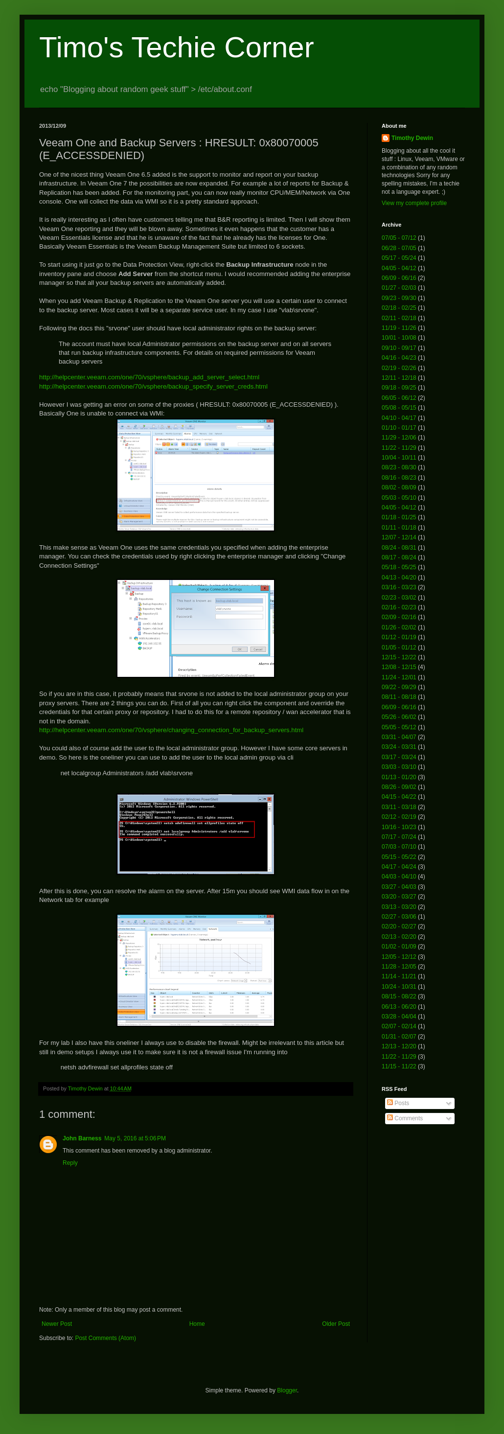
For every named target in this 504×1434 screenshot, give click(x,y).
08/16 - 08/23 (399, 477)
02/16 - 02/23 (399, 607)
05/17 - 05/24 (399, 257)
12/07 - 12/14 (399, 537)
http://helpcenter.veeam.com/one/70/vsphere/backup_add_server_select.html (149, 377)
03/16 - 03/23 (399, 587)
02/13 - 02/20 (399, 936)
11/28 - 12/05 (399, 966)
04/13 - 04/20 (399, 577)
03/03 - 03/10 (399, 766)
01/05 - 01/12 (399, 647)
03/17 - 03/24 (399, 757)
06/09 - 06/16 (399, 278)
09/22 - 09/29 (399, 687)
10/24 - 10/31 (399, 986)
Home (197, 1323)
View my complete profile (414, 203)
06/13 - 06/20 (399, 1006)
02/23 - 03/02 (399, 597)
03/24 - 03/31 (399, 746)
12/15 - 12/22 (399, 657)
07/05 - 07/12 (399, 237)
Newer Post (57, 1323)
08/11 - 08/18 (399, 697)
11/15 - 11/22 (399, 1066)
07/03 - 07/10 (399, 846)
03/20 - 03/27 (399, 896)
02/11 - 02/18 (399, 318)
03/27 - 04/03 (399, 886)
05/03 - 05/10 (399, 497)
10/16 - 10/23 (399, 827)
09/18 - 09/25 (399, 387)
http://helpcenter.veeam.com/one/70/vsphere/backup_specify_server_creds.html (153, 386)
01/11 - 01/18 (399, 527)
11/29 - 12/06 (399, 437)
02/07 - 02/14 (399, 1026)
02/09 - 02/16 (399, 617)
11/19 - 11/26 (399, 327)
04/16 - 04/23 (399, 357)
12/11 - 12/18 (399, 377)
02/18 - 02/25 (399, 307)
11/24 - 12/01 (399, 677)
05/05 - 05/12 (399, 727)
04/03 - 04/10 (399, 876)
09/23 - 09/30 (399, 298)
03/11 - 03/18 (399, 807)
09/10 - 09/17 (399, 348)
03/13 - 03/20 (399, 906)
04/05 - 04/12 (399, 268)
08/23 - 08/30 (399, 467)
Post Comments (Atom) (105, 1338)
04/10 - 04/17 (399, 418)
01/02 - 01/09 (399, 946)
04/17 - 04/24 (399, 866)
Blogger (287, 1390)
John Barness (82, 1138)
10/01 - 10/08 (399, 337)
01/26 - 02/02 (399, 627)
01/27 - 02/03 (399, 287)
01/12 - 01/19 (399, 637)
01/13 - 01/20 (399, 777)
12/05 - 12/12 (399, 956)
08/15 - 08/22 (399, 996)
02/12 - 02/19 (399, 816)
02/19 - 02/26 (399, 368)
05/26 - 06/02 (399, 717)
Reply (70, 1162)
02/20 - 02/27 (399, 926)
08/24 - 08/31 (399, 547)
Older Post (336, 1323)
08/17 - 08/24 (399, 557)
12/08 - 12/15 (399, 667)
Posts (398, 1103)
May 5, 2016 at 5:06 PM (135, 1138)
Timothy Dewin (412, 138)
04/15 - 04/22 (399, 796)
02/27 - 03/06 (399, 916)
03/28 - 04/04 (399, 1016)
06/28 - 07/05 (399, 248)
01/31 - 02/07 (399, 1036)
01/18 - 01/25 (399, 517)
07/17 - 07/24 (399, 836)
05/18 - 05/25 (399, 567)
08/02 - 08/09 (399, 487)
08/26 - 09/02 (399, 787)
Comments (405, 1118)
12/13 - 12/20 (399, 1046)
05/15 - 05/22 (399, 857)
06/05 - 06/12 (399, 397)
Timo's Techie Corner (176, 47)
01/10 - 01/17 (399, 427)
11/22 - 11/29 (399, 447)
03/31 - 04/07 (399, 737)
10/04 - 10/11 (399, 457)
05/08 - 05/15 (399, 407)
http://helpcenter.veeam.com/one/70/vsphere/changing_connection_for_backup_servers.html (171, 730)
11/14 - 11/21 (399, 976)
